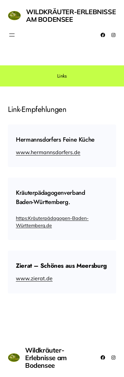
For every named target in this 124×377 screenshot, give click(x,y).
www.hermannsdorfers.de (48, 152)
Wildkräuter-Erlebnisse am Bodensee (71, 15)
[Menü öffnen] (12, 35)
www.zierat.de (34, 278)
